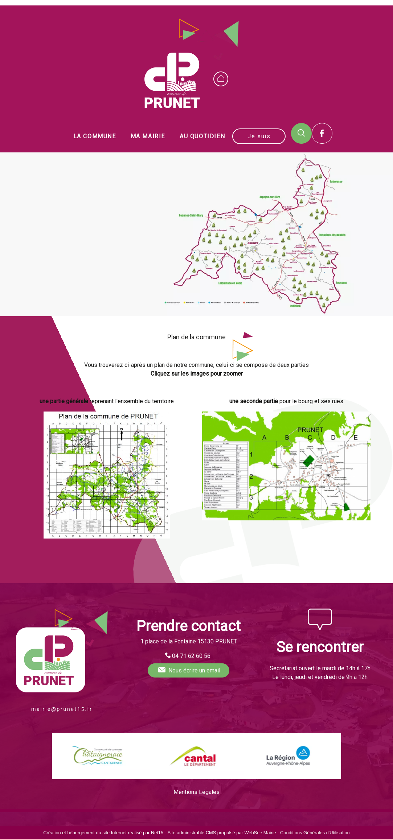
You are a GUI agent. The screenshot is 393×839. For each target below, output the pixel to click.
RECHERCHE (301, 133)
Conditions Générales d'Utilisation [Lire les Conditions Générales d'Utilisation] (315, 832)
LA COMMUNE (94, 136)
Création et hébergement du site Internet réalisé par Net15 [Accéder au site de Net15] (103, 832)
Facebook (322, 133)
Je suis (258, 136)
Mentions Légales (196, 792)
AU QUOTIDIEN (202, 136)
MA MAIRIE (148, 136)
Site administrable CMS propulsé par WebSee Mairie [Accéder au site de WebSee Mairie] (221, 832)
